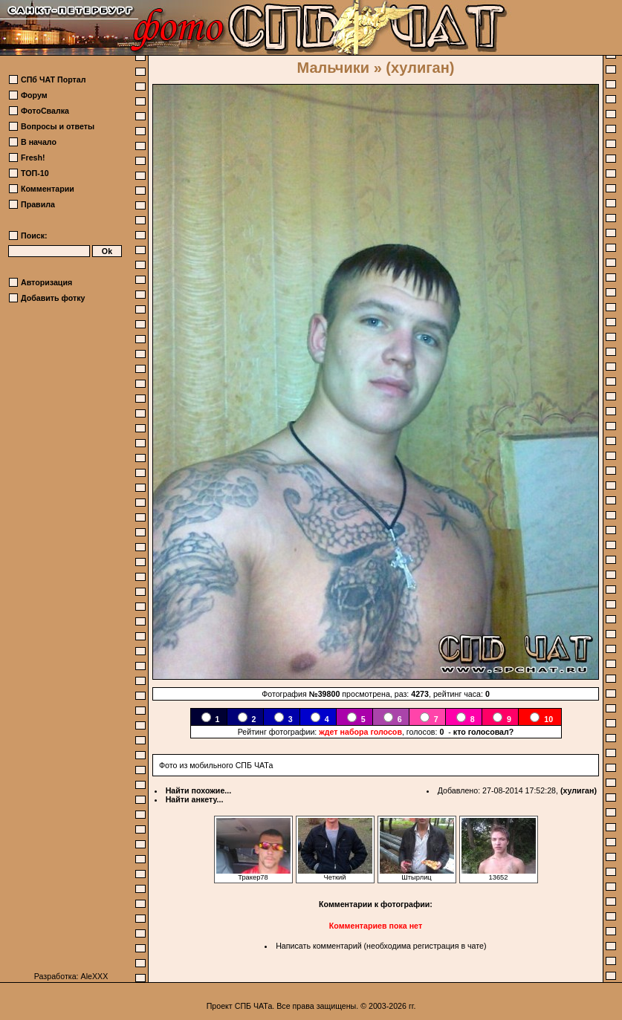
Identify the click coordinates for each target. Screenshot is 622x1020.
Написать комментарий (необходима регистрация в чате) (381, 945)
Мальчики (333, 67)
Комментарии (47, 188)
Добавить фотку (53, 297)
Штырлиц (417, 874)
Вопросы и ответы (57, 126)
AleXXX (94, 976)
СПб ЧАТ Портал (53, 79)
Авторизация (46, 282)
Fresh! (33, 157)
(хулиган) (578, 790)
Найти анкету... (195, 799)
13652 (498, 874)
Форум (34, 95)
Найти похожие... (199, 790)
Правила (38, 204)
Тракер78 (253, 874)
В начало (38, 141)
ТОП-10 (35, 173)
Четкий (335, 874)
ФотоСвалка (45, 110)
